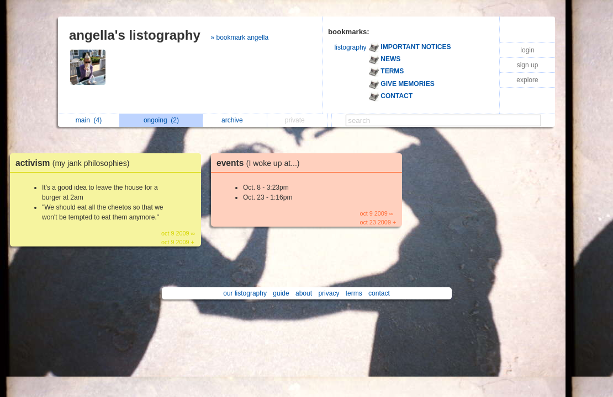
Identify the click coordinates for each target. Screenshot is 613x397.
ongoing (161, 120)
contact (379, 293)
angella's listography (134, 35)
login (527, 50)
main (89, 120)
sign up (527, 65)
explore (527, 80)
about (303, 293)
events (260, 163)
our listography (245, 293)
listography (351, 47)
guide (281, 293)
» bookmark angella (239, 37)
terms (354, 293)
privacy (328, 293)
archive (235, 120)
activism (75, 163)
